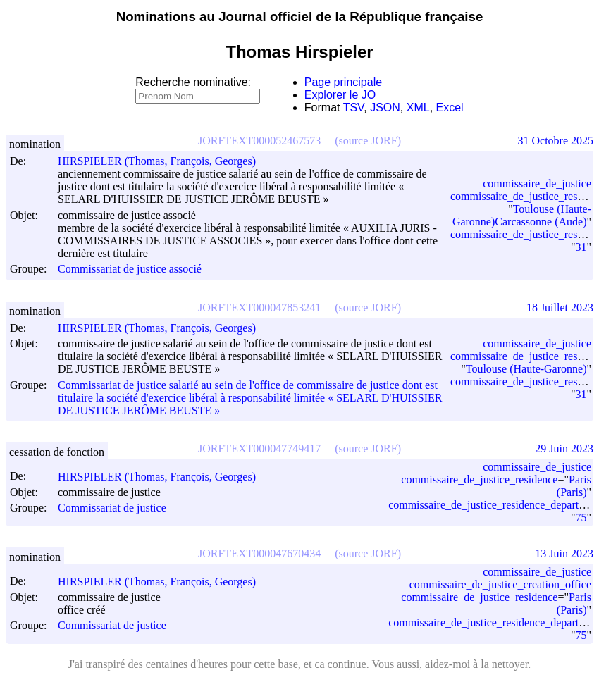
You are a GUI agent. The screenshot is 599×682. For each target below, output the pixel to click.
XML (418, 107)
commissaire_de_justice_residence (479, 479)
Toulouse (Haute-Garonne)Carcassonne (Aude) (521, 215)
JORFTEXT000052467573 (259, 141)
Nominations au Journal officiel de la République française (299, 16)
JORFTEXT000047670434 (259, 553)
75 (580, 517)
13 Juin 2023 (564, 553)
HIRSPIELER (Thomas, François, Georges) (163, 161)
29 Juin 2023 (564, 448)
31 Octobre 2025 (555, 141)
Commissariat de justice (112, 508)
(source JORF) (368, 141)
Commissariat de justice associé (130, 269)
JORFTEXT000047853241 (259, 308)
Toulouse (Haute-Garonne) (526, 369)
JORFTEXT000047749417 (259, 448)
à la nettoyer (500, 664)
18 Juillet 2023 (559, 308)
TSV (353, 107)
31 (580, 247)
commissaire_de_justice (537, 184)
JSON (385, 107)
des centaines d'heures (178, 664)
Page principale (343, 82)
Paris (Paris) (574, 485)
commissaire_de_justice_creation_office (500, 584)
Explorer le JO (340, 95)
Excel (450, 107)
